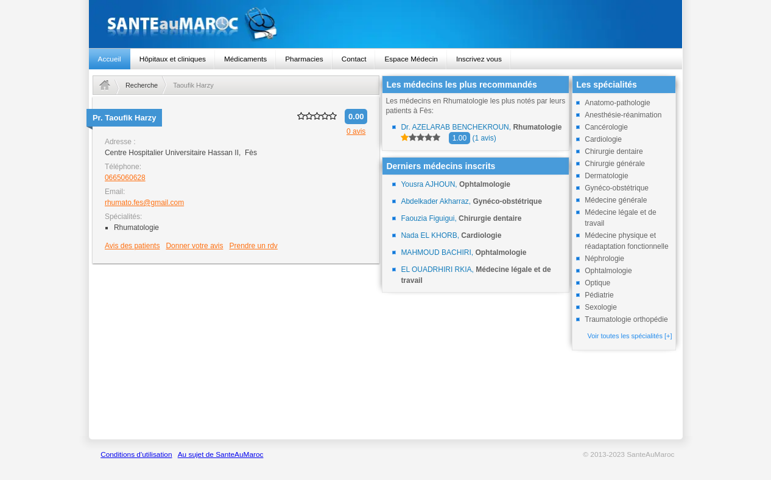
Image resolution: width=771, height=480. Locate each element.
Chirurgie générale (615, 163)
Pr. (125, 117)
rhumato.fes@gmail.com (144, 202)
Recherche (141, 85)
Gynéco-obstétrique (617, 188)
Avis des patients (132, 246)
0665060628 (125, 177)
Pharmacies (304, 59)
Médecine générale (616, 200)
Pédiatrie (599, 295)
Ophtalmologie (608, 270)
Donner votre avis (194, 246)
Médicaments (245, 59)
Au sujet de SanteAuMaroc (221, 454)
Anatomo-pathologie (617, 103)
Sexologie (601, 307)
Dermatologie (606, 176)
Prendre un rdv (253, 246)
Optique (597, 283)
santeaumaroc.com (386, 24)
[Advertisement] (236, 351)
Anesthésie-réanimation (623, 115)
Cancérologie (606, 127)
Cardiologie (603, 139)
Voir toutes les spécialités (629, 335)
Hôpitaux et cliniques (172, 59)
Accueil (109, 59)
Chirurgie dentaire (613, 151)
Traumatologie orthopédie (626, 319)
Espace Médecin (410, 59)
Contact (354, 59)
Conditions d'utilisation (136, 454)
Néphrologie (604, 258)
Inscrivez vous (479, 59)
